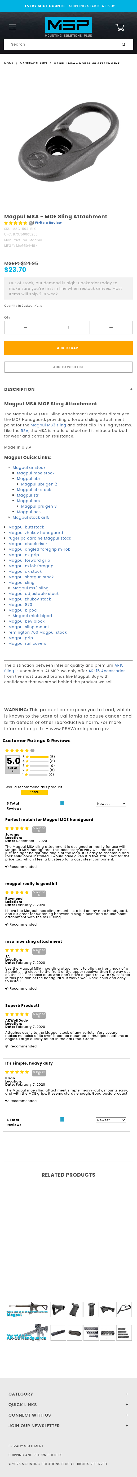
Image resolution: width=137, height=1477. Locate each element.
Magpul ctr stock (34, 489)
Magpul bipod (22, 610)
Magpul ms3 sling (31, 588)
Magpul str (28, 495)
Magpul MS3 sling (47, 425)
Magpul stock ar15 (31, 517)
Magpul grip (20, 638)
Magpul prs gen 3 (39, 506)
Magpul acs (29, 511)
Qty (7, 317)
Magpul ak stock (25, 571)
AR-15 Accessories (107, 670)
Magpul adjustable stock (33, 593)
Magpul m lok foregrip (31, 566)
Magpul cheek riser (27, 543)
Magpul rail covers (27, 643)
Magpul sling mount (28, 626)
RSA (25, 430)
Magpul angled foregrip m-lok (39, 549)
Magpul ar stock (29, 467)
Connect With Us (29, 1415)
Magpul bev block (26, 621)
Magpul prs (28, 500)
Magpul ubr (28, 478)
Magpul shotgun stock (31, 577)
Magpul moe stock (36, 473)
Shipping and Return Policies (35, 1455)
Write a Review (48, 222)
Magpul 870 (20, 604)
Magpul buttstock (26, 527)
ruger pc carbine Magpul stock (39, 538)
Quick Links (22, 1405)
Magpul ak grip (23, 554)
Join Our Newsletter (34, 1426)
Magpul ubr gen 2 (39, 484)
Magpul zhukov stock (29, 599)
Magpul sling (21, 582)
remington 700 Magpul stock (37, 632)
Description (19, 389)
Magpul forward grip (29, 560)
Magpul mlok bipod (32, 615)
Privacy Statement (25, 1446)
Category (20, 1394)
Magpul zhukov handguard (35, 532)
